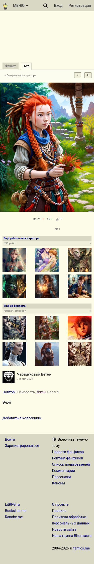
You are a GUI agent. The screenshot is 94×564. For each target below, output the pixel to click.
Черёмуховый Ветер (34, 374)
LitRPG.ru (12, 504)
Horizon (9, 392)
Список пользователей (71, 464)
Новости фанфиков (68, 452)
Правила (59, 511)
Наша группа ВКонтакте (71, 536)
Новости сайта (64, 529)
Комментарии (63, 471)
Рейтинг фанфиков (67, 458)
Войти (10, 439)
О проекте (60, 504)
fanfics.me (81, 548)
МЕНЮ (20, 5)
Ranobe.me (14, 517)
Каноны (58, 483)
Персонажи (61, 477)
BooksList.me (15, 511)
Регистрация (79, 5)
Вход (58, 5)
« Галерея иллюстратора (20, 75)
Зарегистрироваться (22, 446)
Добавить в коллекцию (22, 418)
